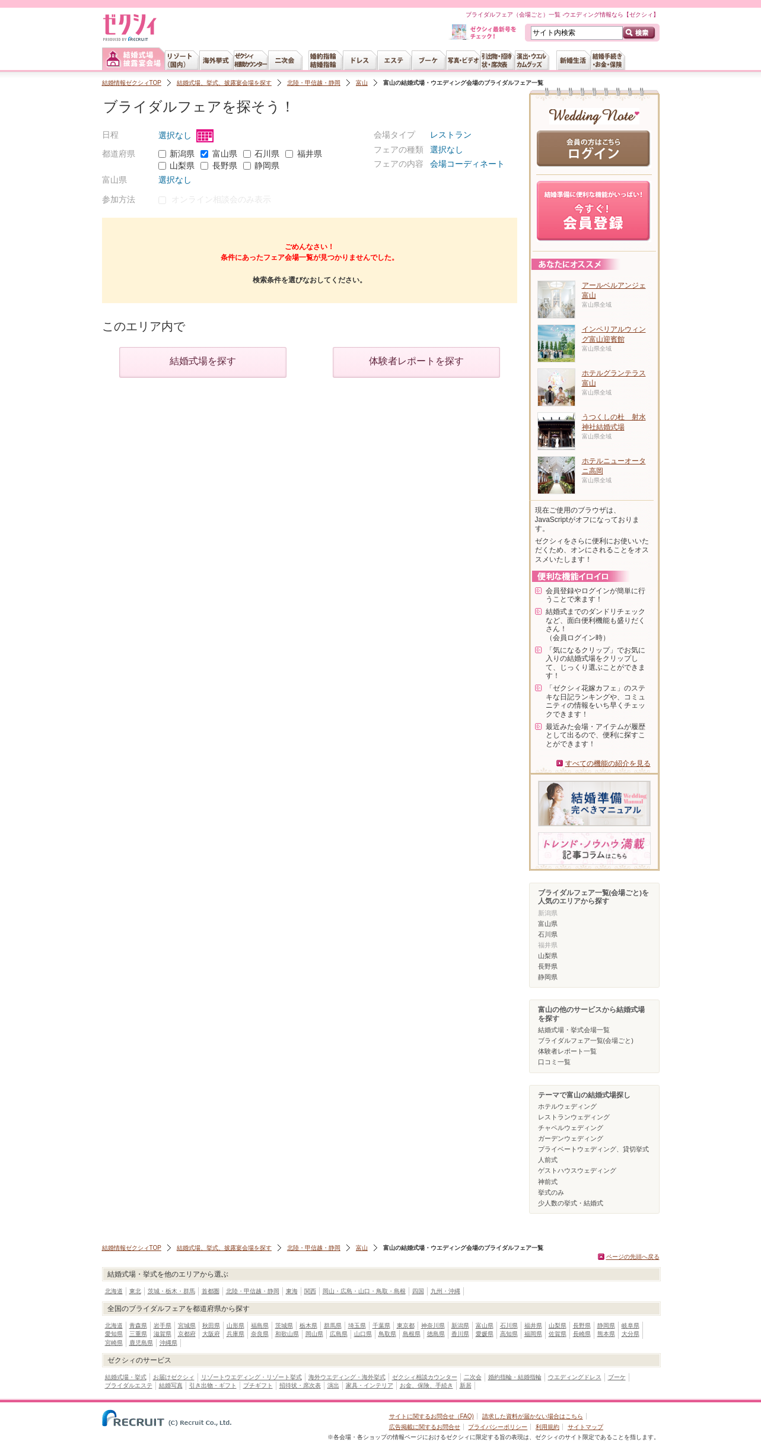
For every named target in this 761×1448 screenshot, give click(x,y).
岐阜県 (630, 1325)
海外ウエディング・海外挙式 (347, 1377)
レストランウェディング (574, 1117)
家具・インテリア (369, 1385)
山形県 (235, 1325)
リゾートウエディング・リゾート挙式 (251, 1377)
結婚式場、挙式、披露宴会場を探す (224, 82)
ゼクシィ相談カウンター (424, 1377)
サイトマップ (585, 1427)
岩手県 (162, 1325)
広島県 (339, 1334)
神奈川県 (433, 1325)
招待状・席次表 (300, 1385)
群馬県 (333, 1325)
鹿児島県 (141, 1342)
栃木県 (308, 1325)
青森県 (138, 1325)
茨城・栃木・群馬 (171, 1291)
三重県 (138, 1334)
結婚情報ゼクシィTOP (131, 82)
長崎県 (582, 1334)
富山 (362, 82)
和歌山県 (287, 1334)
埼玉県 (357, 1325)
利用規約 (547, 1427)
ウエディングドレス (574, 1377)
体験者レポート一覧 (567, 1051)
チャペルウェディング (570, 1127)
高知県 (509, 1334)
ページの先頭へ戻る (633, 1256)
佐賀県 (557, 1334)
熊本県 (606, 1334)
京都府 (187, 1334)
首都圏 (210, 1291)
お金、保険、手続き (426, 1385)
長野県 (224, 165)
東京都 (406, 1325)
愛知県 (114, 1334)
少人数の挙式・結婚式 (570, 1203)
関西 (310, 1291)
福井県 (309, 153)
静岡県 (266, 165)
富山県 (224, 153)
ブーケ (617, 1377)
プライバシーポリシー (497, 1427)
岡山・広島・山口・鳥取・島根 (364, 1291)
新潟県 (182, 153)
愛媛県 (484, 1334)
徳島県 (436, 1334)
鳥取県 (387, 1334)
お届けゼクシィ (174, 1377)
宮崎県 (114, 1342)
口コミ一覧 (554, 1061)
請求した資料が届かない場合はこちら (532, 1416)
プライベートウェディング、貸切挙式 (593, 1149)
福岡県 (533, 1334)
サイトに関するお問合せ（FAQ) (431, 1416)
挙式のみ (551, 1192)
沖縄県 (168, 1342)
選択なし (186, 135)
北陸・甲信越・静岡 (313, 82)
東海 (292, 1291)
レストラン (451, 134)
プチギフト (258, 1385)
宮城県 (187, 1325)
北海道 (114, 1291)
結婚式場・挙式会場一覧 (574, 1029)
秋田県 (211, 1325)
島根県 (412, 1334)
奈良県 (260, 1334)
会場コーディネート (467, 163)
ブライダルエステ (128, 1385)
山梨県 (182, 165)
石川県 (266, 153)
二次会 (473, 1377)
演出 (333, 1385)
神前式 (548, 1181)
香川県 (460, 1334)
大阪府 (211, 1334)
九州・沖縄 (445, 1291)
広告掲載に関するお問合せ (424, 1427)
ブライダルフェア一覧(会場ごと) (585, 1040)
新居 (466, 1385)
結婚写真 (171, 1385)
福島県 (260, 1325)
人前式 (548, 1159)
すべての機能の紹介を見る (608, 763)
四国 (418, 1291)
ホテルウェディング (567, 1106)
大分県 (630, 1334)
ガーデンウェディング (570, 1138)
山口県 (363, 1334)
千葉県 (381, 1325)
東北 (135, 1291)
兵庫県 (235, 1334)
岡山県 (314, 1334)
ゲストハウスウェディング (577, 1170)
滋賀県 (162, 1334)
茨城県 (284, 1325)
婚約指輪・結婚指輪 (515, 1377)
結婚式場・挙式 (126, 1377)
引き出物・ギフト (213, 1385)
